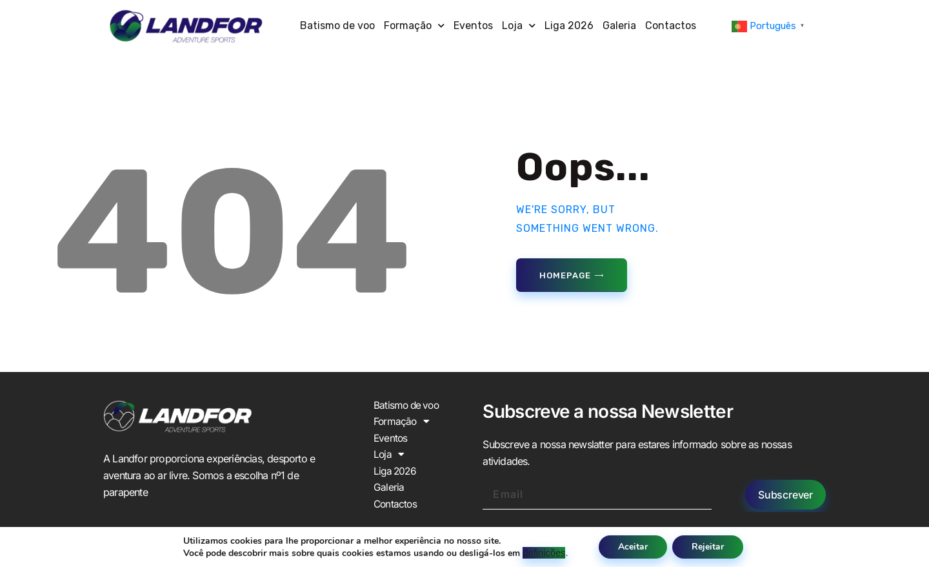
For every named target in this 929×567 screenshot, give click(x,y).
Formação (414, 25)
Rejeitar (708, 547)
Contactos (670, 25)
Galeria (619, 25)
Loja (518, 25)
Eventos (473, 25)
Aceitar (633, 547)
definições (544, 553)
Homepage (564, 275)
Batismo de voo (337, 25)
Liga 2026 (569, 25)
